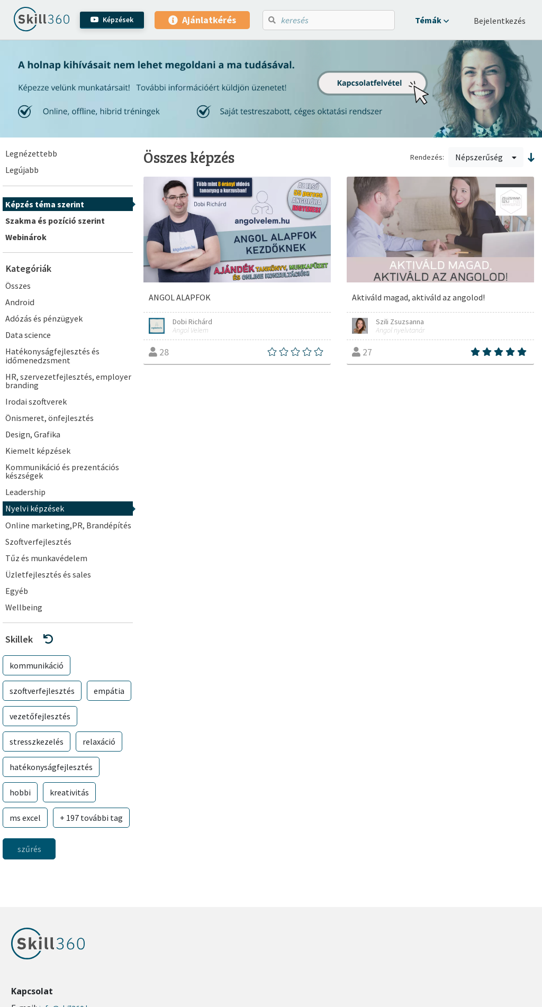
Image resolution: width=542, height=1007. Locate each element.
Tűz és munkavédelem (46, 558)
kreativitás (69, 792)
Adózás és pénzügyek (44, 318)
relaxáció (99, 741)
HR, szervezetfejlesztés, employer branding (68, 380)
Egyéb (16, 590)
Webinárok (26, 237)
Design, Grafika (32, 434)
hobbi (20, 792)
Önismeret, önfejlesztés (49, 418)
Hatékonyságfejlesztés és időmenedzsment (52, 355)
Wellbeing (23, 607)
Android (19, 302)
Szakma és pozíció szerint (55, 220)
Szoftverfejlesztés (38, 541)
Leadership (25, 492)
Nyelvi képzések (34, 508)
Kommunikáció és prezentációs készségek (62, 471)
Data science (28, 334)
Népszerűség (486, 157)
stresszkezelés (37, 741)
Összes (18, 285)
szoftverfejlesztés (42, 690)
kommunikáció (37, 665)
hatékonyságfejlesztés (51, 767)
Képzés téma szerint (44, 204)
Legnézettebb (31, 153)
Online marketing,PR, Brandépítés (68, 525)
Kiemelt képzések (37, 450)
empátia (109, 690)
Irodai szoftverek (36, 401)
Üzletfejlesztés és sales (48, 574)
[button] (432, 20)
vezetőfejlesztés (40, 716)
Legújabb (22, 169)
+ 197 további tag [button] (91, 817)
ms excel (25, 817)
